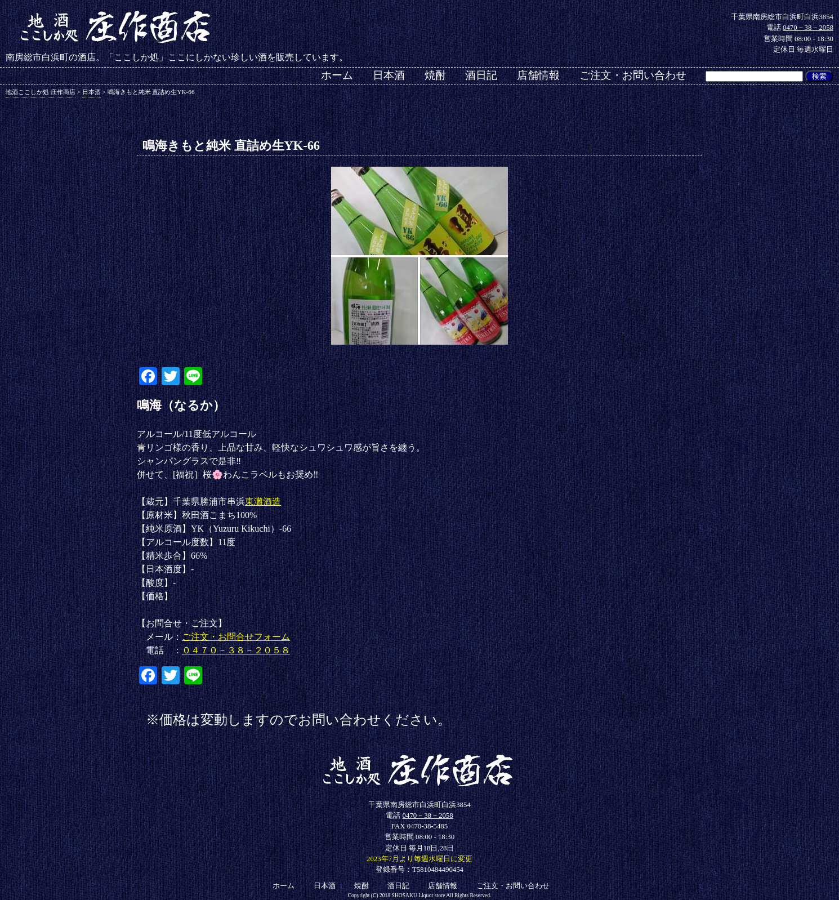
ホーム (337, 75)
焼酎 (435, 75)
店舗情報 (538, 75)
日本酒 (389, 75)
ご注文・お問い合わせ (632, 75)
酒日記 (481, 75)
